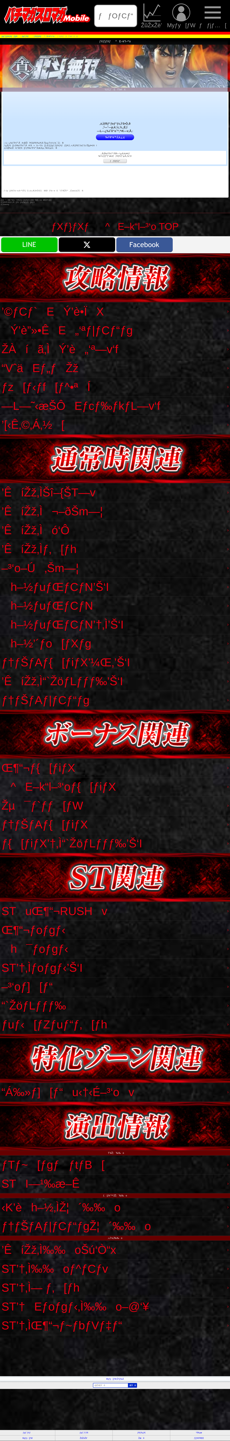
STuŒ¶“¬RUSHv (54, 911)
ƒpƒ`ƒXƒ (27, 1432)
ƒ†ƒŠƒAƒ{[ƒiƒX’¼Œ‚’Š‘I (65, 662)
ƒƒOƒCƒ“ (115, 16)
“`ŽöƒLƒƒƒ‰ (33, 1005)
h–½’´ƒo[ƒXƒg (46, 643)
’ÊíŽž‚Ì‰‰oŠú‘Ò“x (58, 1249)
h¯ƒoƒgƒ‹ (34, 948)
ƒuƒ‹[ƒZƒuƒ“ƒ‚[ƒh (54, 1024)
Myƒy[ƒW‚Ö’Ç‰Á (115, 1379)
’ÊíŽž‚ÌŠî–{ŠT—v (48, 492)
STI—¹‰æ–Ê (40, 1183)
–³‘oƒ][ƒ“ (27, 986)
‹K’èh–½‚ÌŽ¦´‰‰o (61, 1207)
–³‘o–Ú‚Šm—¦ (40, 568)
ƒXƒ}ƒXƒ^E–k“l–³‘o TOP (115, 226)
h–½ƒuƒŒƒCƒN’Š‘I (55, 586)
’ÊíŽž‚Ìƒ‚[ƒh (39, 549)
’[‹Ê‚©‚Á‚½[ (32, 424)
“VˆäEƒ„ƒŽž (39, 368)
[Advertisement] (88, 1355)
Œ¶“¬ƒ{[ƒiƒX (38, 767)
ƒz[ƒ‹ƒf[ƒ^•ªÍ (45, 387)
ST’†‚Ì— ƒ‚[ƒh (40, 1287)
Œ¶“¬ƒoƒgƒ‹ (33, 930)
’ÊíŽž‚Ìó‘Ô (35, 530)
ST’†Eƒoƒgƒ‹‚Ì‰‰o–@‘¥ (75, 1306)
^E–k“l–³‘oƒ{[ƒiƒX (58, 786)
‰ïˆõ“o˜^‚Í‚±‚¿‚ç (115, 137)
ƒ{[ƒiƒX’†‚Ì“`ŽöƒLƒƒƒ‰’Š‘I (71, 843)
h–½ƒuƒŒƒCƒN (47, 605)
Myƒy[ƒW (181, 16)
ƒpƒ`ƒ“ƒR (84, 1432)
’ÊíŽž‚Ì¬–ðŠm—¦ (52, 511)
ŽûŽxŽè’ (152, 16)
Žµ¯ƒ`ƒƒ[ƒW (42, 805)
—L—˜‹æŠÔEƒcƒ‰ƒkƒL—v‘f (80, 405)
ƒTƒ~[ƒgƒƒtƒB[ (53, 1164)
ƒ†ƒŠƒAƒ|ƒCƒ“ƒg (45, 700)
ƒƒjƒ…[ (212, 16)
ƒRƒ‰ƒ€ (141, 1432)
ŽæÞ (141, 1438)
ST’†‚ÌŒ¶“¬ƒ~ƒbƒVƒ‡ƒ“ (61, 1325)
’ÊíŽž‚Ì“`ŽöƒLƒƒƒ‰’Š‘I (62, 681)
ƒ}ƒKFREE (199, 1438)
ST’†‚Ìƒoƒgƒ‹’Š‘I (42, 967)
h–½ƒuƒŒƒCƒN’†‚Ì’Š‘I (62, 624)
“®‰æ (199, 1432)
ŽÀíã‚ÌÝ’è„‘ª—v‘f (59, 349)
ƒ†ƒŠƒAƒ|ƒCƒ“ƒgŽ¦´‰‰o (76, 1226)
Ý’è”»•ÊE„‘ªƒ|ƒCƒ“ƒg (67, 330)
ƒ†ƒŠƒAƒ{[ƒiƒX (44, 824)
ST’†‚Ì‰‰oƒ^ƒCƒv (54, 1268)
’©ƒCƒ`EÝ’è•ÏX (52, 311)
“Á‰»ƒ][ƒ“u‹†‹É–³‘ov (67, 1092)
